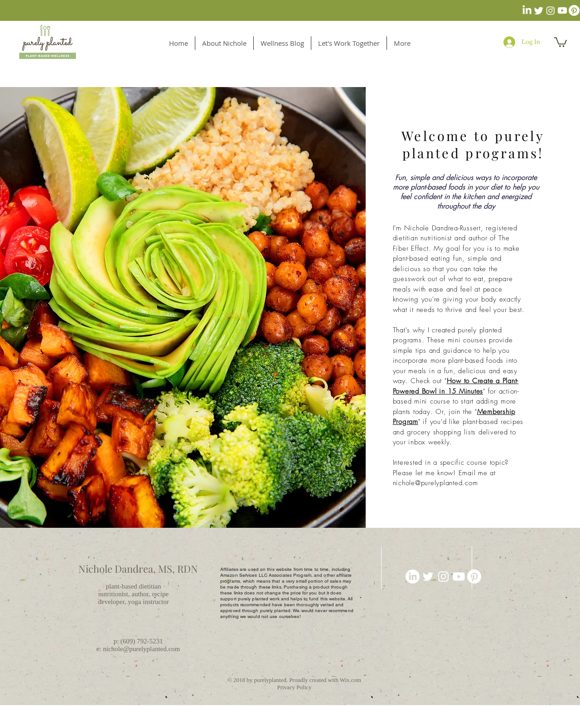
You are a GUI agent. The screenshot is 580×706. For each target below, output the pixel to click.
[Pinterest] (574, 10)
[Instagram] (550, 10)
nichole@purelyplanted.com (435, 482)
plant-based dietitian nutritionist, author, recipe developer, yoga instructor (133, 594)
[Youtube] (562, 10)
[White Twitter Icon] (428, 577)
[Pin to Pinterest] (428, 700)
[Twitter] (538, 10)
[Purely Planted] (443, 577)
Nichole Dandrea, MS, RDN (138, 568)
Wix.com (351, 680)
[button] (560, 41)
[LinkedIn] (527, 10)
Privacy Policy (294, 687)
